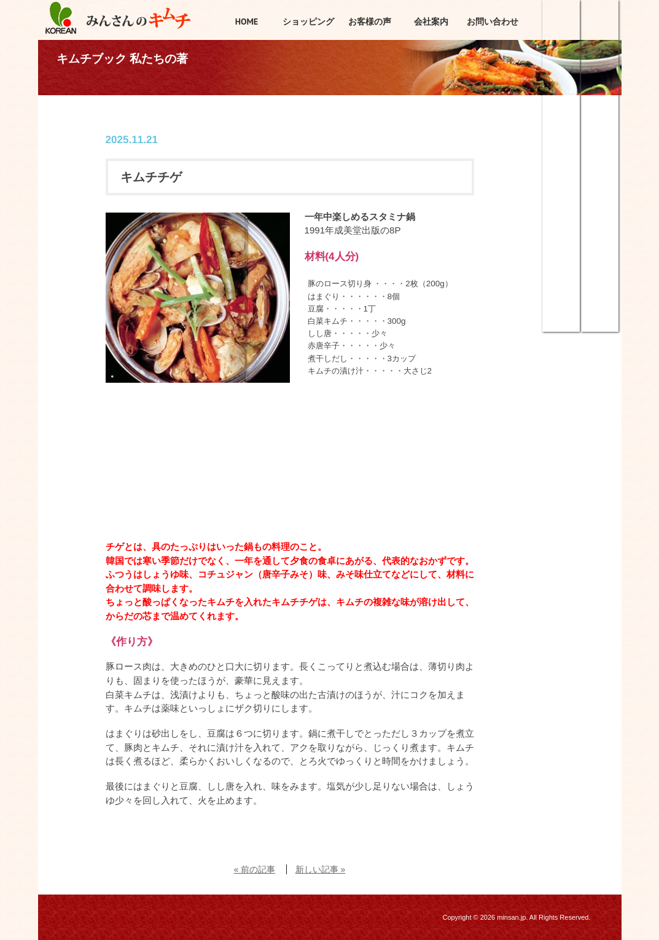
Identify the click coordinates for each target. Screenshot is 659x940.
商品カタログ (600, 286)
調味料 (561, 286)
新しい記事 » (320, 869)
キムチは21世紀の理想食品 (600, 203)
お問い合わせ (492, 21)
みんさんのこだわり (600, 120)
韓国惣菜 (561, 203)
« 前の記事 (254, 869)
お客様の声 (369, 21)
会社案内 (431, 21)
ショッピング (561, 40)
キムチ (561, 120)
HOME (247, 21)
